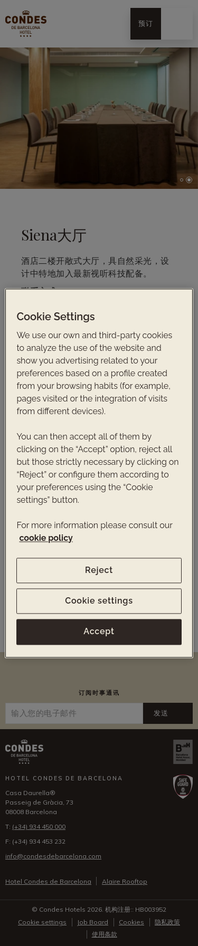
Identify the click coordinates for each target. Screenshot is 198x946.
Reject (99, 570)
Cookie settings (99, 601)
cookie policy (45, 538)
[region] (99, 473)
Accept (98, 632)
